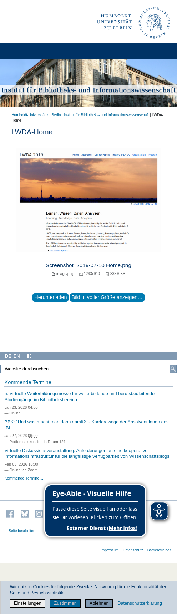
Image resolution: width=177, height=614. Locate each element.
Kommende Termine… (23, 478)
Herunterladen (50, 297)
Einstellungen (27, 603)
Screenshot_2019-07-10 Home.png (88, 265)
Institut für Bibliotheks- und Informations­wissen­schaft (106, 115)
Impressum (110, 550)
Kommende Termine (27, 382)
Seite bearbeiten (22, 531)
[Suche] (173, 369)
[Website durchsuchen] (88, 369)
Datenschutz (133, 550)
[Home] (25, 51)
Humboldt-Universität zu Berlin (36, 115)
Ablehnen (99, 603)
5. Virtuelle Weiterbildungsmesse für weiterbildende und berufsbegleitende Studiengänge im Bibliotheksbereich (79, 396)
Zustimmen (65, 603)
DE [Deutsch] (8, 356)
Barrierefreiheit (159, 550)
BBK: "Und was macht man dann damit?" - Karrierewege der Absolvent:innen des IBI (86, 425)
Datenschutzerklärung (139, 603)
